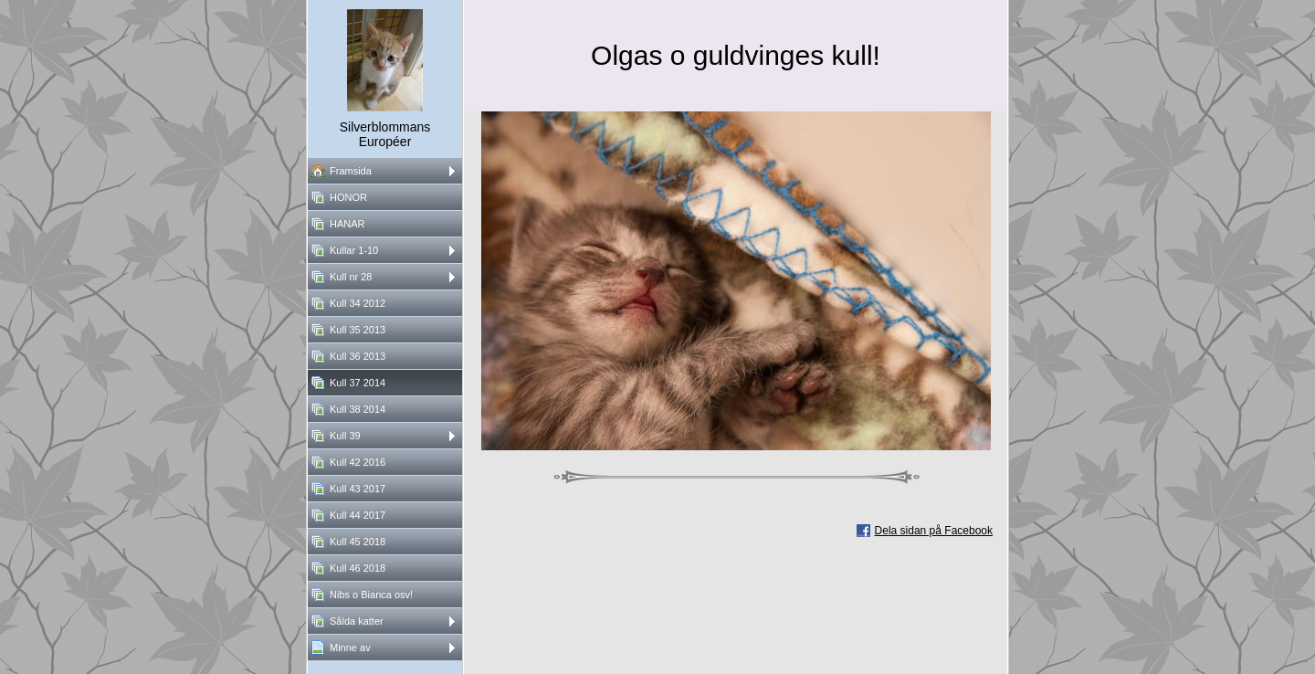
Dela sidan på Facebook (934, 530)
